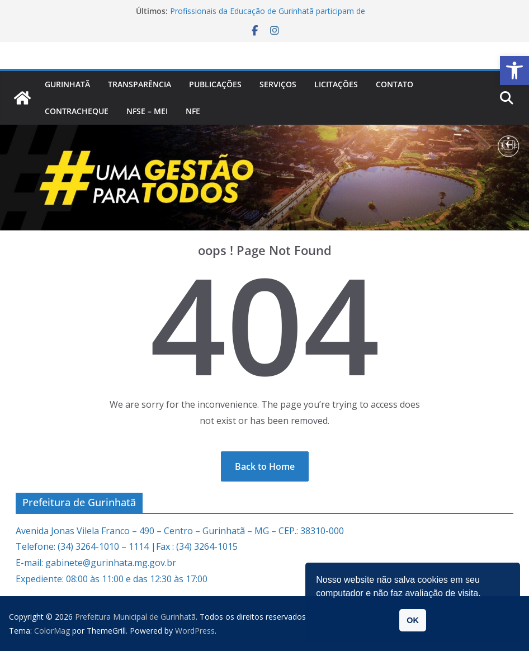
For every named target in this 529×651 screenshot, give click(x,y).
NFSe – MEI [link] (147, 111)
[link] (514, 70)
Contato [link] (394, 84)
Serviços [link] (277, 84)
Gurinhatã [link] (67, 84)
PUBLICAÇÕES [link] (215, 84)
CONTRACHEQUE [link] (76, 111)
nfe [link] (193, 111)
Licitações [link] (336, 84)
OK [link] (413, 620)
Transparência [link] (139, 84)
